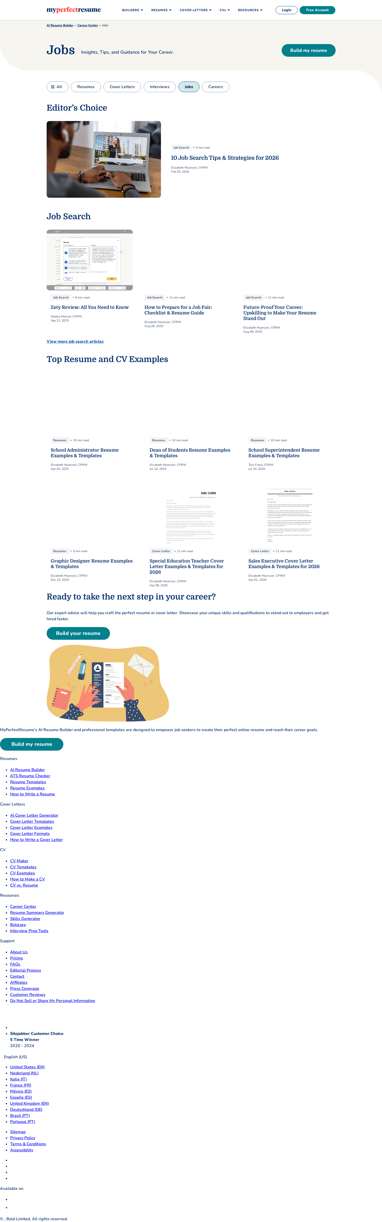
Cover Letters (122, 87)
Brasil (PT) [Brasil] (20, 1115)
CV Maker (19, 861)
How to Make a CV (27, 879)
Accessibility (21, 1150)
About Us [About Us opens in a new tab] (19, 952)
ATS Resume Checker (30, 776)
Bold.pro (18, 925)
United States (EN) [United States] (27, 1067)
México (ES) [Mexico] (21, 1091)
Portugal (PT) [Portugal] (22, 1122)
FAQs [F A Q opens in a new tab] (15, 964)
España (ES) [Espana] (21, 1097)
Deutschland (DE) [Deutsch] (26, 1109)
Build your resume (78, 633)
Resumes (86, 87)
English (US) (13, 1057)
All (59, 87)
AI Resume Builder (60, 25)
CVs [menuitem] (223, 10)
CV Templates (23, 867)
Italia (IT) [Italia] (18, 1079)
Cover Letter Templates (32, 821)
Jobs (189, 87)
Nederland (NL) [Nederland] (24, 1073)
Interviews (160, 87)
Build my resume (308, 50)
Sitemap (18, 1132)
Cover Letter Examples (31, 827)
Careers (215, 87)
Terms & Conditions (28, 1144)
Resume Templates (28, 782)
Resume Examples (27, 788)
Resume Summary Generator (37, 912)
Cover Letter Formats (30, 833)
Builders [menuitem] (130, 10)
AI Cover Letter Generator (34, 815)
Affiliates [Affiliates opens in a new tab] (18, 982)
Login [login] (286, 10)
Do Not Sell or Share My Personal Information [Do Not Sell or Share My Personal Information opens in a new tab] (52, 1001)
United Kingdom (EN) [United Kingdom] (29, 1103)
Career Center (88, 25)
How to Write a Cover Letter (36, 840)
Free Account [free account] (317, 10)
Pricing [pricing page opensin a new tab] (16, 958)
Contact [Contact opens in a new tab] (17, 976)
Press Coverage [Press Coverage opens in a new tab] (24, 988)
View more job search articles (75, 341)
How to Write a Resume (32, 794)
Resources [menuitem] (248, 10)
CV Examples (22, 873)
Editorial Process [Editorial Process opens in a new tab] (25, 970)
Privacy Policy (22, 1138)
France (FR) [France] (20, 1085)
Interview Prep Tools (29, 931)
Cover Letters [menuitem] (194, 10)
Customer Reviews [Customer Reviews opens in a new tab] (27, 994)
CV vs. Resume (24, 885)
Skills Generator (25, 918)
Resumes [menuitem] (159, 10)
